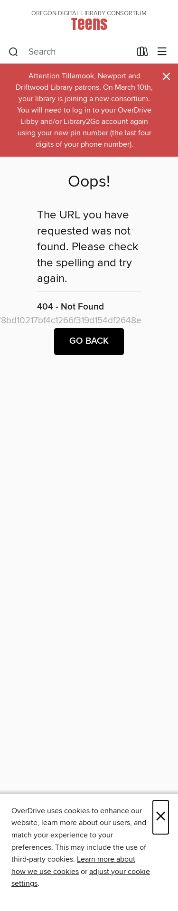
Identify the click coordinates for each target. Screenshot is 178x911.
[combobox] (70, 52)
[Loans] (142, 53)
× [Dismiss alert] (166, 77)
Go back (89, 341)
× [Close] (161, 817)
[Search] (13, 52)
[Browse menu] (162, 52)
